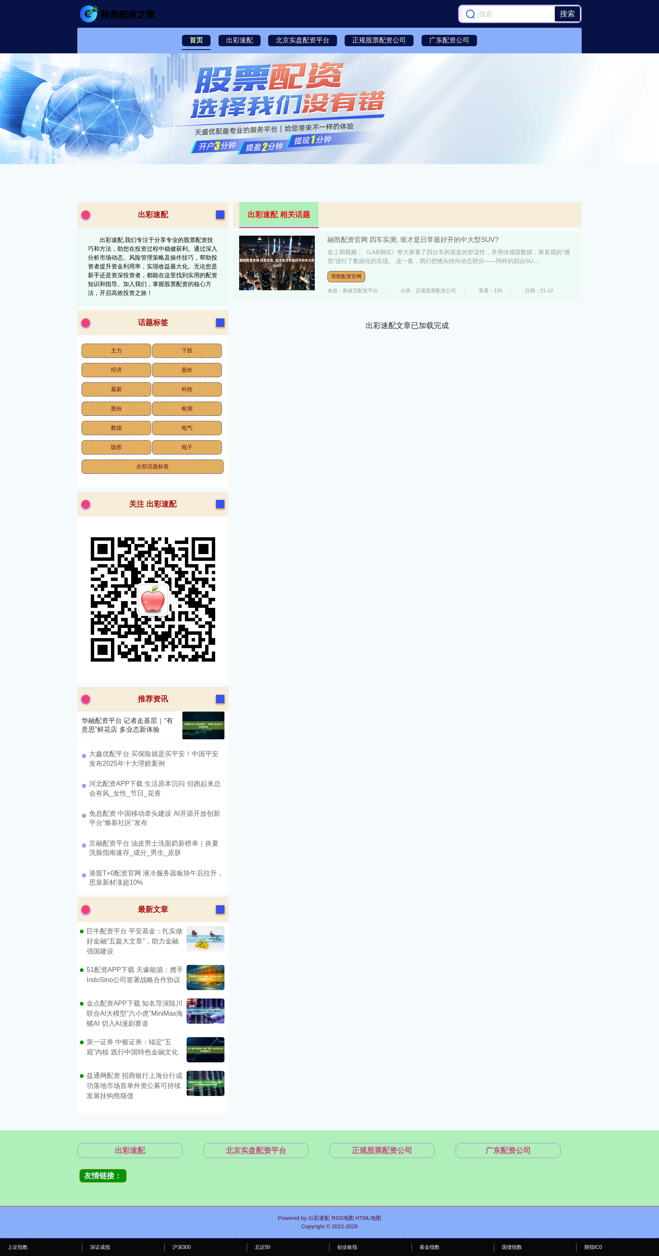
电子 (187, 447)
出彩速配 (239, 40)
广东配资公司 (449, 40)
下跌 (187, 350)
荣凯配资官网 (346, 276)
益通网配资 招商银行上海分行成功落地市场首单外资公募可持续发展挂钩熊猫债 (134, 1085)
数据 (116, 428)
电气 (187, 428)
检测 (187, 408)
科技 (187, 389)
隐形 (116, 447)
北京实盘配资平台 (303, 40)
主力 (116, 350)
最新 (116, 389)
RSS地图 (343, 1218)
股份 (116, 408)
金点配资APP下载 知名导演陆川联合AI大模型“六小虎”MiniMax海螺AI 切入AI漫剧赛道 (135, 1013)
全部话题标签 (152, 466)
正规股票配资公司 (379, 40)
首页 (196, 40)
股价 (187, 370)
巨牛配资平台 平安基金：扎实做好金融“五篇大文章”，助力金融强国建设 (134, 941)
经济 (116, 370)
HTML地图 (368, 1218)
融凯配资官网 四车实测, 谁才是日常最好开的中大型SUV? (412, 239)
